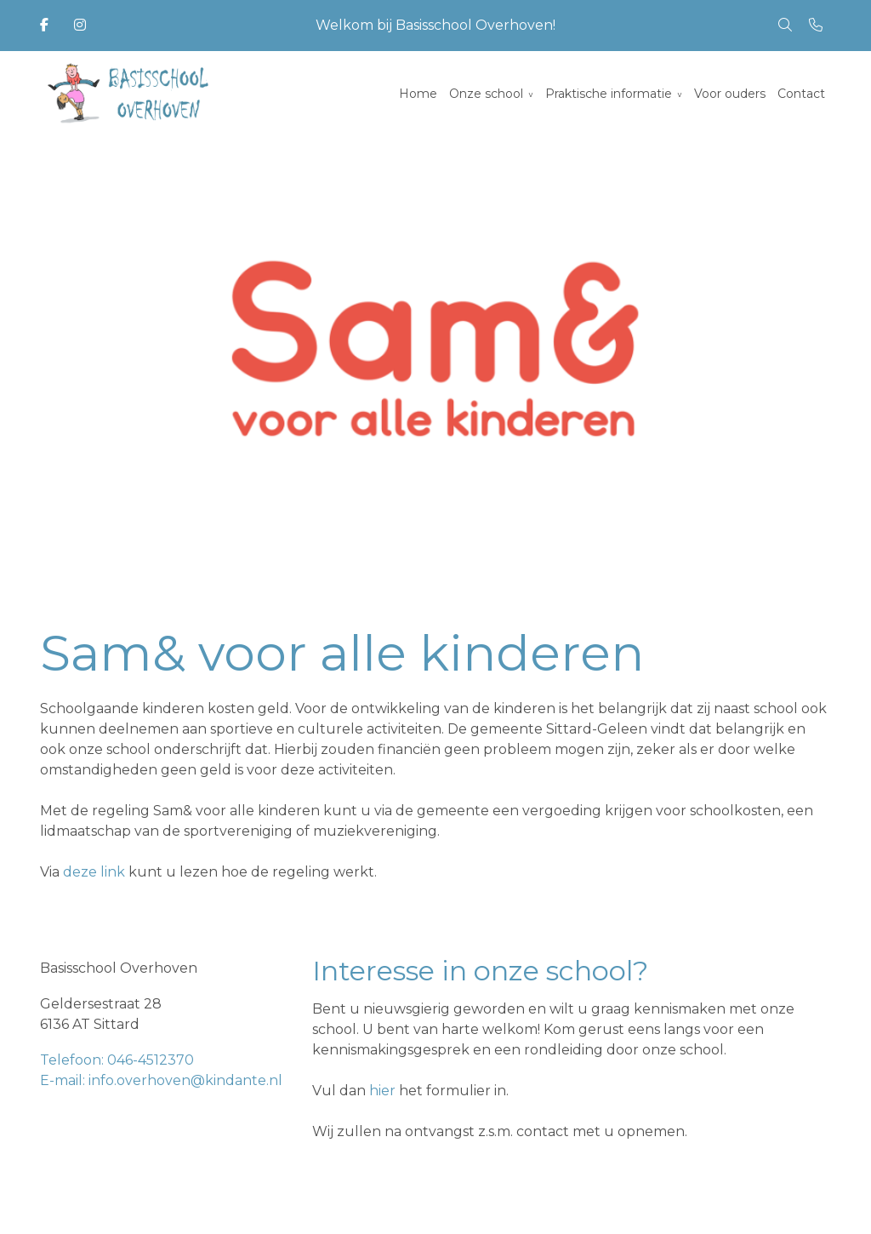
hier (382, 1091)
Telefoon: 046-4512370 (117, 1060)
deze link (94, 872)
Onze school (486, 93)
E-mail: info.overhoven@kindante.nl (161, 1080)
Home (418, 93)
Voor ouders (730, 93)
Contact (801, 93)
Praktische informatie (608, 93)
